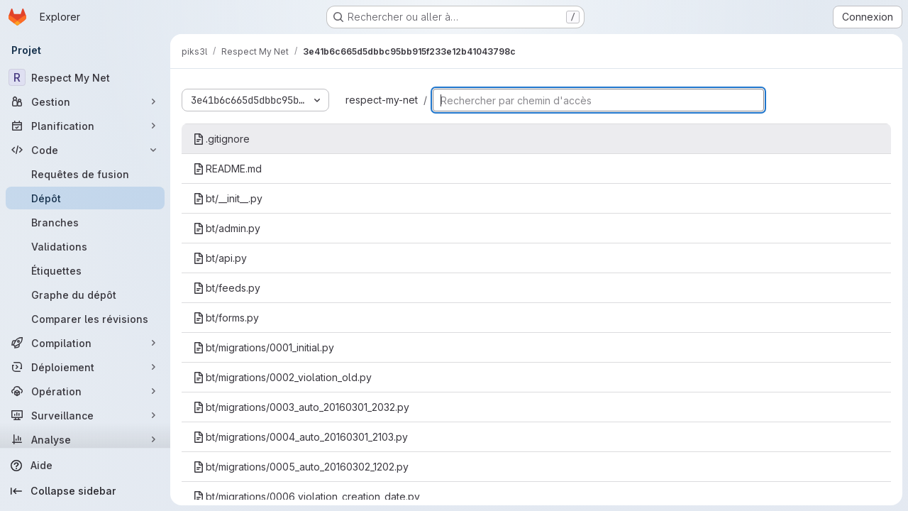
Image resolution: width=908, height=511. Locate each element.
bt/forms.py (226, 318)
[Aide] (85, 465)
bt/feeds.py (226, 288)
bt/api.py (220, 258)
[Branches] (85, 222)
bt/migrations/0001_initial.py (263, 347)
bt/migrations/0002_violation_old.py (282, 377)
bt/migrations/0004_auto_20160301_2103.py (300, 437)
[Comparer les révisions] (85, 318)
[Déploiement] (85, 367)
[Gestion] (85, 101)
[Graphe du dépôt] (85, 294)
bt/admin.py (226, 228)
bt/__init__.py (227, 198)
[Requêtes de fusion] (85, 174)
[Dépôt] (85, 198)
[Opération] (85, 391)
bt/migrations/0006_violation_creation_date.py (306, 496)
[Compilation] (85, 342)
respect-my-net (381, 100)
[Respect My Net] (85, 77)
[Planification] (85, 125)
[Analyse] (85, 439)
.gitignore (221, 139)
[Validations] (85, 246)
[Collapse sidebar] (85, 491)
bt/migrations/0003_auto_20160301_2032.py (301, 407)
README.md (227, 169)
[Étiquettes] (85, 270)
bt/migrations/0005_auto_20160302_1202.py (301, 467)
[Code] (85, 149)
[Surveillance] (85, 415)
